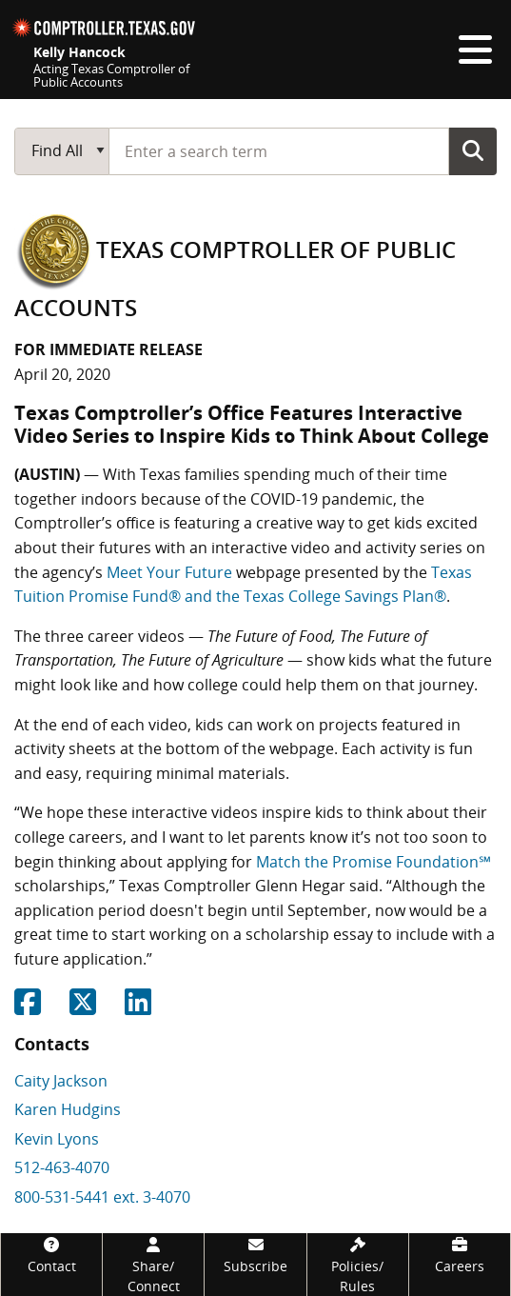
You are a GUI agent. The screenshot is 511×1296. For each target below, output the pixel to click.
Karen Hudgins (67, 1109)
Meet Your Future (169, 572)
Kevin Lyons (56, 1138)
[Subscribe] (255, 1254)
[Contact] (51, 1254)
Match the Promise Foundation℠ (373, 861)
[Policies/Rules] (357, 1264)
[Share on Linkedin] (138, 1007)
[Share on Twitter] (82, 1007)
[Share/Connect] (153, 1264)
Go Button (473, 150)
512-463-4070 (61, 1167)
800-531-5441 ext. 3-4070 (102, 1196)
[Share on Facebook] (27, 1007)
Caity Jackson (61, 1080)
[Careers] (459, 1254)
